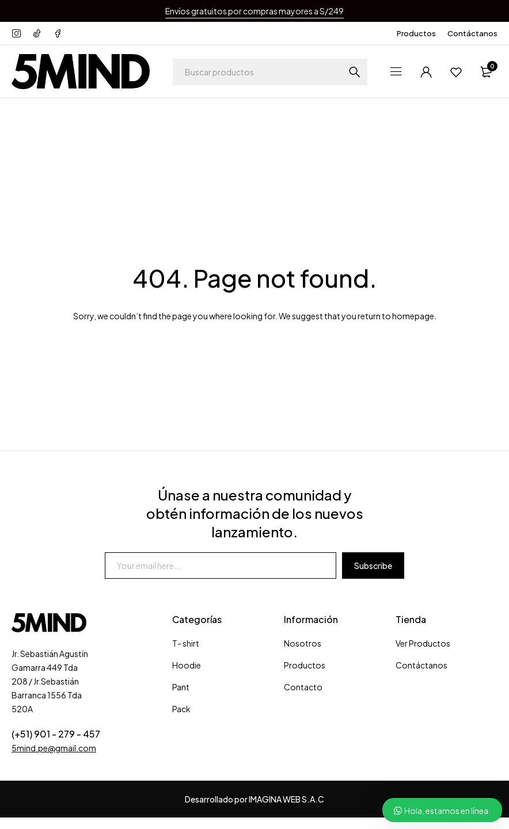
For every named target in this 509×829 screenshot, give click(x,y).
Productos (416, 33)
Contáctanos (472, 33)
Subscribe (373, 565)
